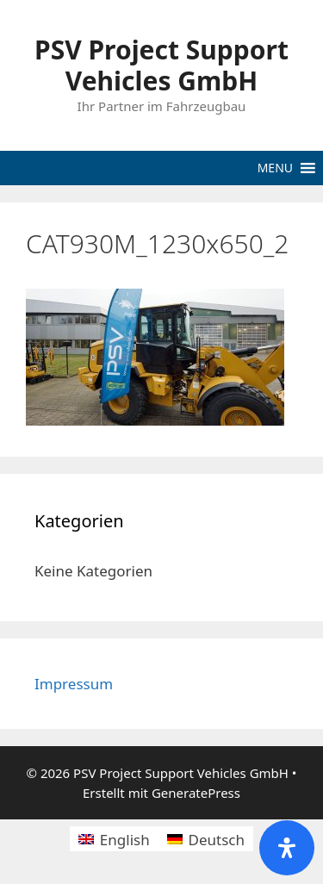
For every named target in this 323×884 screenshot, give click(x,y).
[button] (275, 168)
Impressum (73, 684)
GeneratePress (196, 792)
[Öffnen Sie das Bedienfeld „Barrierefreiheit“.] (286, 847)
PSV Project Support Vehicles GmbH (161, 65)
